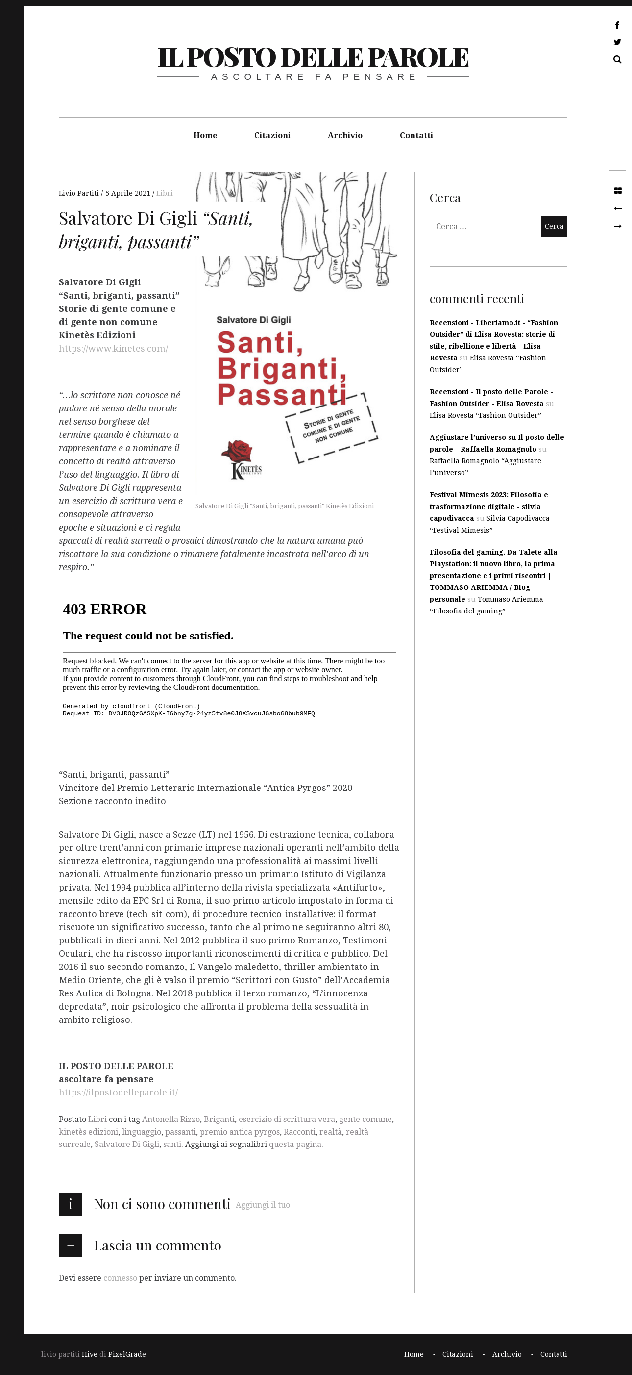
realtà (330, 1132)
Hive (89, 1354)
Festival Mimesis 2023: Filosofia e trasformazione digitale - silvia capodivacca (489, 506)
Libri (164, 193)
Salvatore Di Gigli (127, 1144)
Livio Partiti (80, 193)
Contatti (416, 135)
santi (172, 1144)
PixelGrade (127, 1354)
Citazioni (272, 135)
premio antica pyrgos (240, 1132)
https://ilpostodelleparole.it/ (118, 1093)
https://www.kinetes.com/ (113, 349)
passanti (180, 1132)
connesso (120, 1278)
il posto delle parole (312, 56)
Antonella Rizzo (171, 1119)
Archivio (345, 135)
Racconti (300, 1132)
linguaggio (141, 1132)
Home (205, 135)
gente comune (365, 1119)
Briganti (219, 1119)
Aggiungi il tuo (263, 1205)
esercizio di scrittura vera (287, 1119)
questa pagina (295, 1144)
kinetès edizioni (88, 1132)
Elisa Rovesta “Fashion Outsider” (485, 415)
